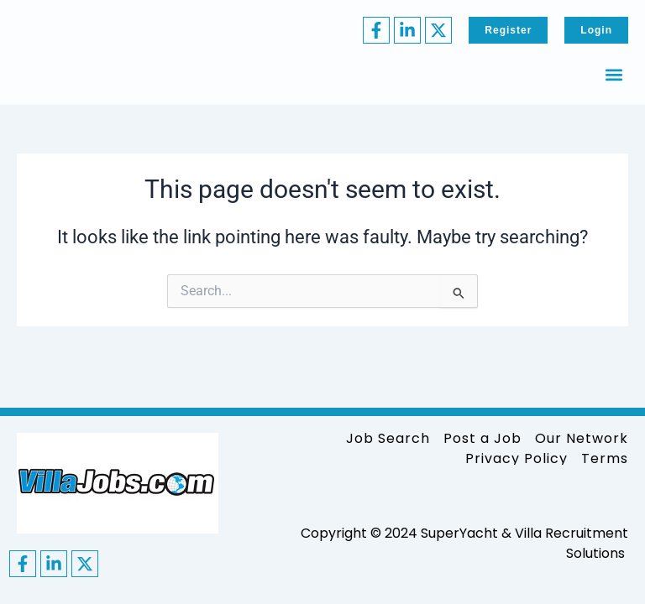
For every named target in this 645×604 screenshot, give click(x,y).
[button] (614, 74)
